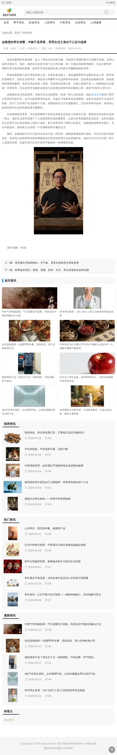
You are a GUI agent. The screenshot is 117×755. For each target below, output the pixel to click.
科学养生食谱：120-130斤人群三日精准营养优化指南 (55, 690)
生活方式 (96, 94)
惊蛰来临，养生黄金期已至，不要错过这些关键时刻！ (55, 432)
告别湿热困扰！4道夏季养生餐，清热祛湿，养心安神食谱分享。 (61, 640)
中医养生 (27, 32)
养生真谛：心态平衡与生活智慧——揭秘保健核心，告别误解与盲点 (63, 594)
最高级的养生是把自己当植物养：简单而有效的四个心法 (56, 482)
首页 (6, 22)
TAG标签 (110, 2)
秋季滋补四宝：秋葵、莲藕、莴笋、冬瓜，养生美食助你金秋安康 (52, 270)
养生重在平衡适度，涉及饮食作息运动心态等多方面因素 (56, 577)
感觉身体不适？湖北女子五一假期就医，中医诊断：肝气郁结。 (60, 657)
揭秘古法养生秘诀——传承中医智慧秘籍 (48, 498)
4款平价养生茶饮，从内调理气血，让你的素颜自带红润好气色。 (61, 673)
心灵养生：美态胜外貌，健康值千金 (45, 528)
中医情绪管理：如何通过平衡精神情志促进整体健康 (54, 465)
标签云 (8, 711)
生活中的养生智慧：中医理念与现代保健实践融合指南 (55, 544)
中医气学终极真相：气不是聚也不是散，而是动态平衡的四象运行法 (63, 624)
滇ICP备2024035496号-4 (71, 743)
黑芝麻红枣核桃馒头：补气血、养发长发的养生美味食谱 (47, 262)
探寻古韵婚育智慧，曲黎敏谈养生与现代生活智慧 (53, 561)
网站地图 (91, 743)
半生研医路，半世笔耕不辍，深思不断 (46, 449)
